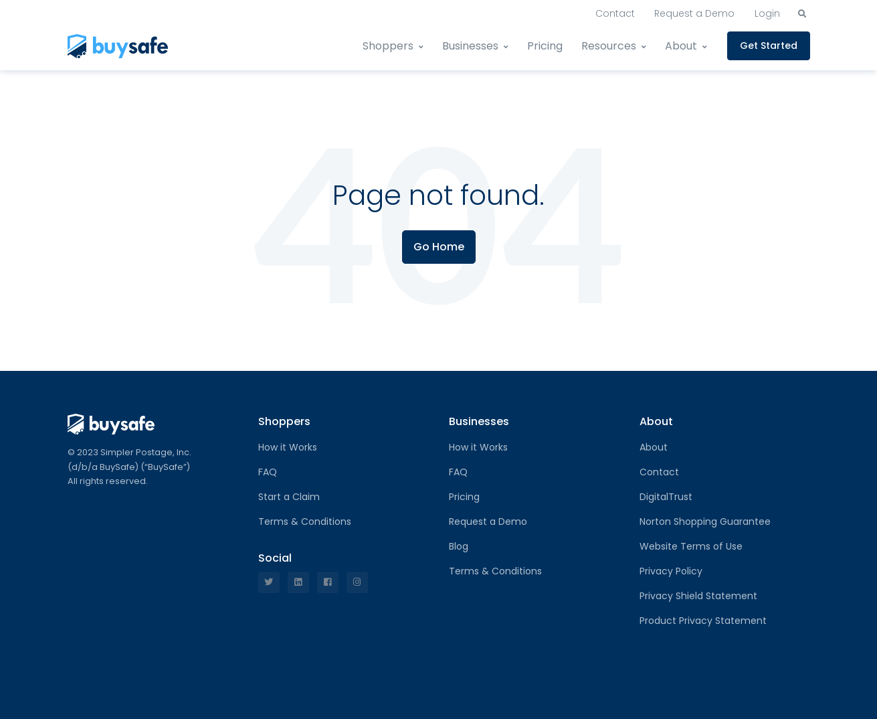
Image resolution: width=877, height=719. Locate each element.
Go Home (438, 246)
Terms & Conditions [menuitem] (304, 521)
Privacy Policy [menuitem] (671, 571)
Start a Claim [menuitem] (289, 496)
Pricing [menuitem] (545, 46)
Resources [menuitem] (608, 46)
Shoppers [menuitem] (388, 46)
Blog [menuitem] (458, 546)
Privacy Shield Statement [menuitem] (698, 596)
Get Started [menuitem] (768, 45)
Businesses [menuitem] (470, 46)
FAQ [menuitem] (267, 472)
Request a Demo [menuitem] (694, 13)
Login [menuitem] (767, 13)
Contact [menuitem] (615, 13)
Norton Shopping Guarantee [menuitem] (705, 521)
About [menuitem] (681, 46)
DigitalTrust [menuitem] (666, 496)
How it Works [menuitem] (287, 447)
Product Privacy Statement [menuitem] (703, 620)
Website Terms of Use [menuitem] (691, 546)
